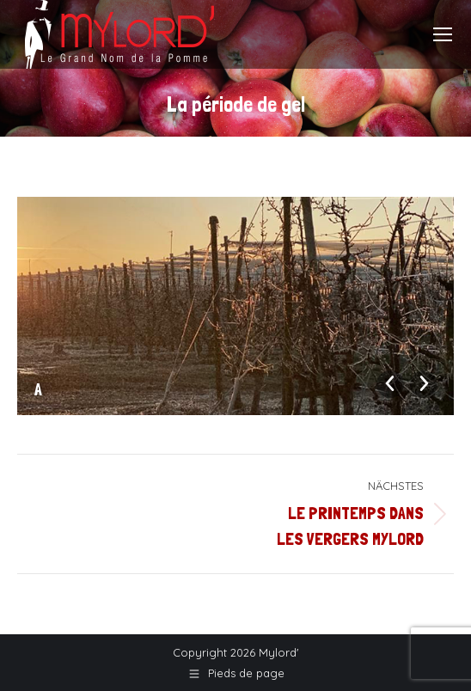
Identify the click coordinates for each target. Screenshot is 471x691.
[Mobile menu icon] (442, 34)
